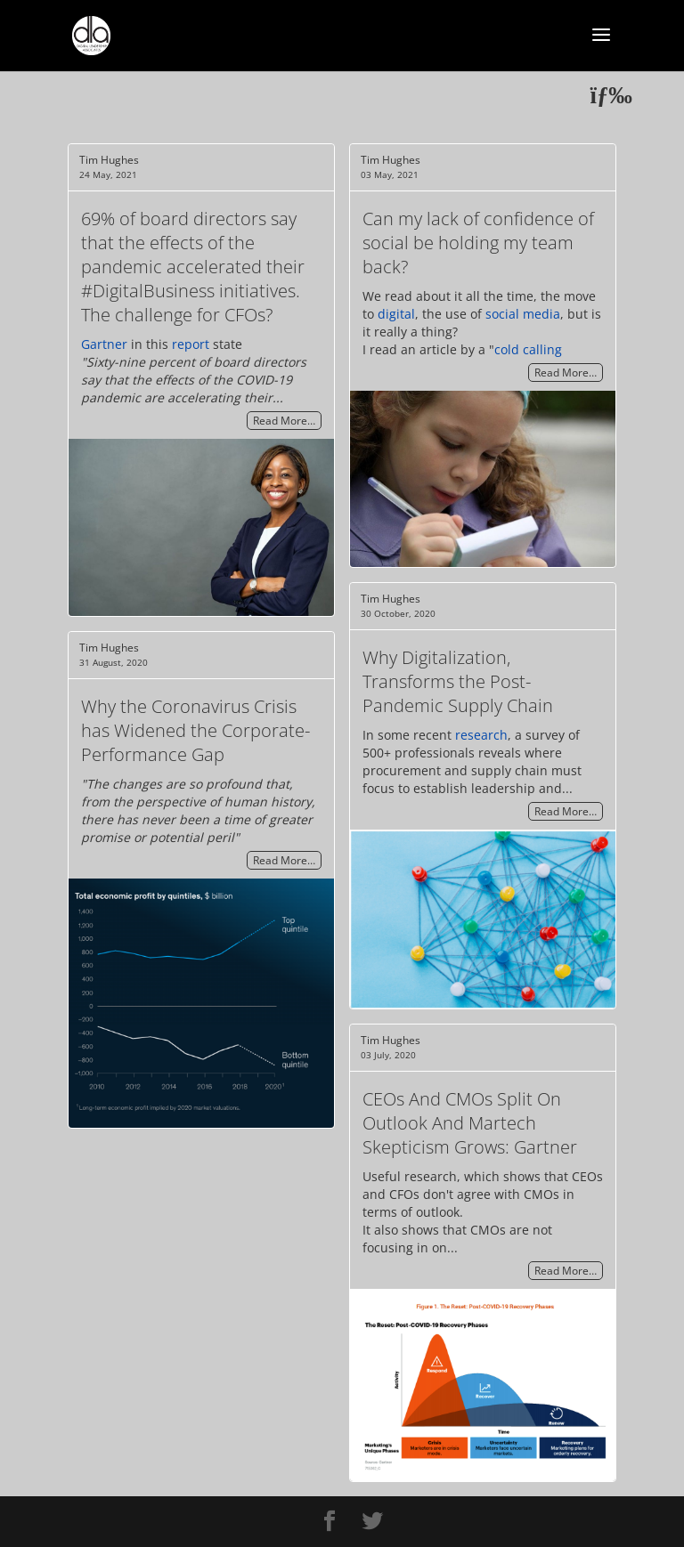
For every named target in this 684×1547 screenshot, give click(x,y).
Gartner (104, 344)
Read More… (284, 420)
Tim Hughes (109, 159)
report (190, 344)
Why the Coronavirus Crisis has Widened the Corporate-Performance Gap (195, 730)
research (481, 734)
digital (396, 313)
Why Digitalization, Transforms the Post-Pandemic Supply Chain (457, 681)
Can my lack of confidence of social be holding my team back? (478, 243)
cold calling (528, 349)
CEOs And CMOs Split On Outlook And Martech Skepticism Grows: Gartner (469, 1123)
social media (522, 313)
